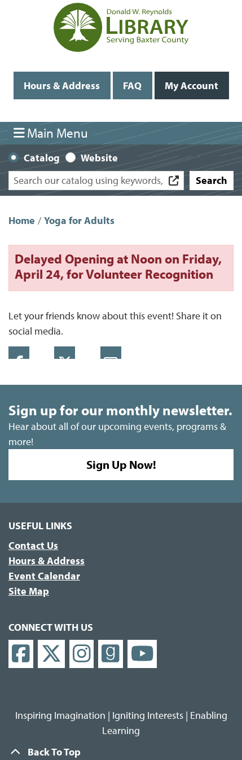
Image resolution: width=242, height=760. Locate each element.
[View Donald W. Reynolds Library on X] (51, 654)
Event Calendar (44, 575)
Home (21, 220)
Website (99, 157)
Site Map (28, 591)
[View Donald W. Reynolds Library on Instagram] (81, 654)
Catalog (42, 157)
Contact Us (33, 545)
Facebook (18, 352)
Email (110, 352)
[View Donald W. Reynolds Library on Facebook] (20, 654)
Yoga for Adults (79, 220)
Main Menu (51, 133)
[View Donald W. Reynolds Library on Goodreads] (110, 654)
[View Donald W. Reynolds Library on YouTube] (142, 654)
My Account (191, 85)
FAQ (132, 85)
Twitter (64, 352)
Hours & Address (62, 85)
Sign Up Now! (121, 464)
